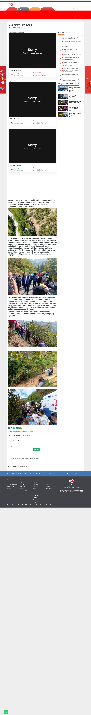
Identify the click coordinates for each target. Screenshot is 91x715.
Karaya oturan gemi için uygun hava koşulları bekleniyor (75, 89)
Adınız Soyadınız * (14, 440)
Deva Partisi (49, 488)
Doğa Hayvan (41, 12)
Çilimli (34, 488)
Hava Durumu (31, 12)
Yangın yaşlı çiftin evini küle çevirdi (75, 114)
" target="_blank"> (32, 127)
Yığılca (35, 499)
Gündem (11, 12)
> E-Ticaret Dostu (29, 504)
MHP (47, 484)
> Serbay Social (39, 504)
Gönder (36, 449)
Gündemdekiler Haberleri (21, 431)
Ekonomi (22, 486)
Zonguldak (36, 502)
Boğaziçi (35, 484)
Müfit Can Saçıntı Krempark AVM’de (73, 108)
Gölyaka (35, 493)
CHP (47, 482)
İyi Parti (48, 486)
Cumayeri (35, 486)
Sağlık (68, 12)
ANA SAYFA (12, 9)
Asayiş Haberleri (30, 431)
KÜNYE (41, 473)
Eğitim (74, 12)
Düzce (34, 491)
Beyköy (35, 482)
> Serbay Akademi (50, 504)
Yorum (11, 446)
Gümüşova (36, 495)
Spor (62, 12)
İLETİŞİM (48, 473)
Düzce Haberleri (13, 431)
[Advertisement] (32, 186)
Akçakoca (35, 480)
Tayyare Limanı (11, 504)
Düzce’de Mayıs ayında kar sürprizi (75, 95)
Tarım (21, 488)
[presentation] (44, 444)
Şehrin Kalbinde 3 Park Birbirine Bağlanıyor (75, 102)
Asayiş (56, 12)
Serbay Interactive (67, 487)
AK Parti (48, 480)
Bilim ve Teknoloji (20, 12)
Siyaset (50, 12)
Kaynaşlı (35, 497)
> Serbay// (20, 504)
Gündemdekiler (24, 491)
